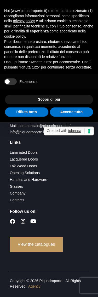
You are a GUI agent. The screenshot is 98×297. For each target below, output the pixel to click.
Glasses (16, 186)
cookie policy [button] (14, 36)
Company (18, 193)
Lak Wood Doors (23, 166)
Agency (34, 286)
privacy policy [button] (24, 21)
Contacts (17, 200)
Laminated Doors (24, 152)
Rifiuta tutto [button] (26, 112)
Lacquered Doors (24, 159)
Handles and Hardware (28, 180)
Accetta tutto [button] (71, 112)
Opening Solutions (25, 173)
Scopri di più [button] (49, 99)
